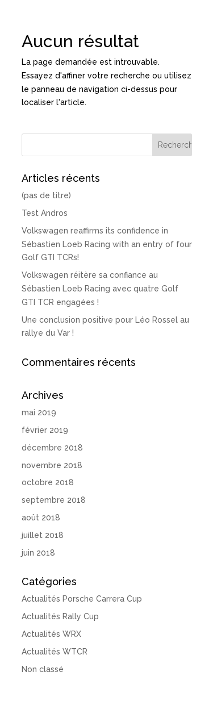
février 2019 (45, 430)
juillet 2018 (43, 535)
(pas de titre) (46, 195)
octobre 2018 (48, 482)
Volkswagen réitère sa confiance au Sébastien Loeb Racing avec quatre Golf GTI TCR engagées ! (100, 288)
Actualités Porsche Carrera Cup (82, 598)
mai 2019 (39, 412)
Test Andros (45, 213)
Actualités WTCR (54, 651)
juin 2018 (38, 552)
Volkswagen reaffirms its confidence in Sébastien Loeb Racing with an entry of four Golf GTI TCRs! (107, 244)
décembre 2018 (52, 447)
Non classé (43, 669)
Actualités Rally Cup (60, 616)
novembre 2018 (52, 465)
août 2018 (41, 517)
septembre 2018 (54, 499)
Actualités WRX (51, 634)
